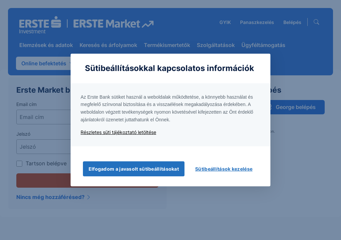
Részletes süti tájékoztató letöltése (118, 132)
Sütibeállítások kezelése (223, 169)
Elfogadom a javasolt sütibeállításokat (134, 169)
